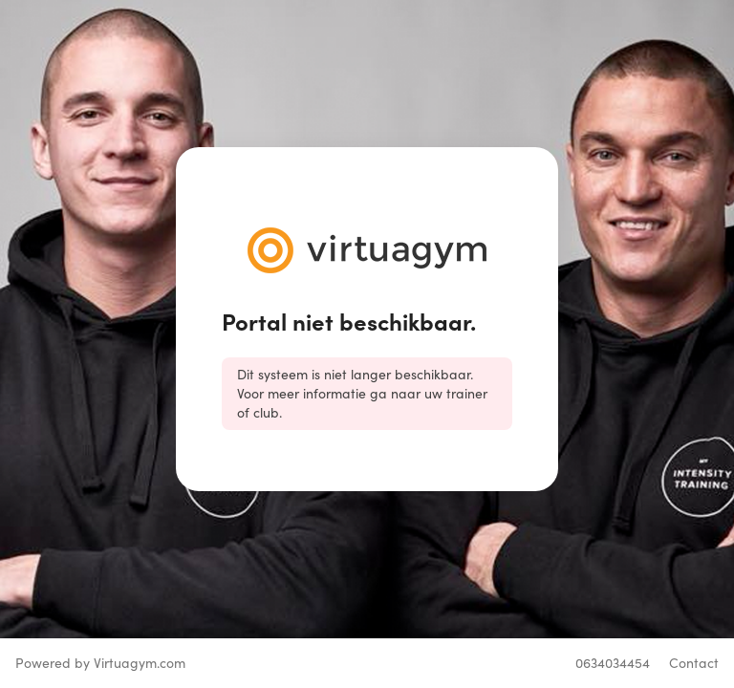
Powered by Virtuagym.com (100, 663)
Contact (694, 663)
